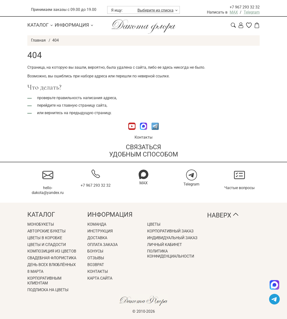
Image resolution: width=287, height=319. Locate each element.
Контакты (143, 137)
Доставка (97, 238)
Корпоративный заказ (170, 231)
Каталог (38, 24)
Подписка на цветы (47, 290)
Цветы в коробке (44, 238)
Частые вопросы (239, 187)
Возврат (95, 264)
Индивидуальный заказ (172, 238)
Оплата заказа (102, 244)
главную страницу (78, 105)
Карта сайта (99, 278)
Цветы (153, 224)
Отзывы (95, 258)
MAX (234, 12)
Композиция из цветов (51, 251)
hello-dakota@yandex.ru (48, 190)
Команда (96, 224)
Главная (38, 40)
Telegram (252, 12)
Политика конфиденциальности (170, 254)
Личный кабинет (164, 244)
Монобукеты (40, 224)
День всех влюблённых (51, 264)
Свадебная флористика (51, 258)
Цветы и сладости (46, 244)
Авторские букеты (46, 231)
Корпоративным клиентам (44, 281)
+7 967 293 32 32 (245, 7)
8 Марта (35, 271)
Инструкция (100, 231)
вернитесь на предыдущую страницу (78, 113)
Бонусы (95, 251)
